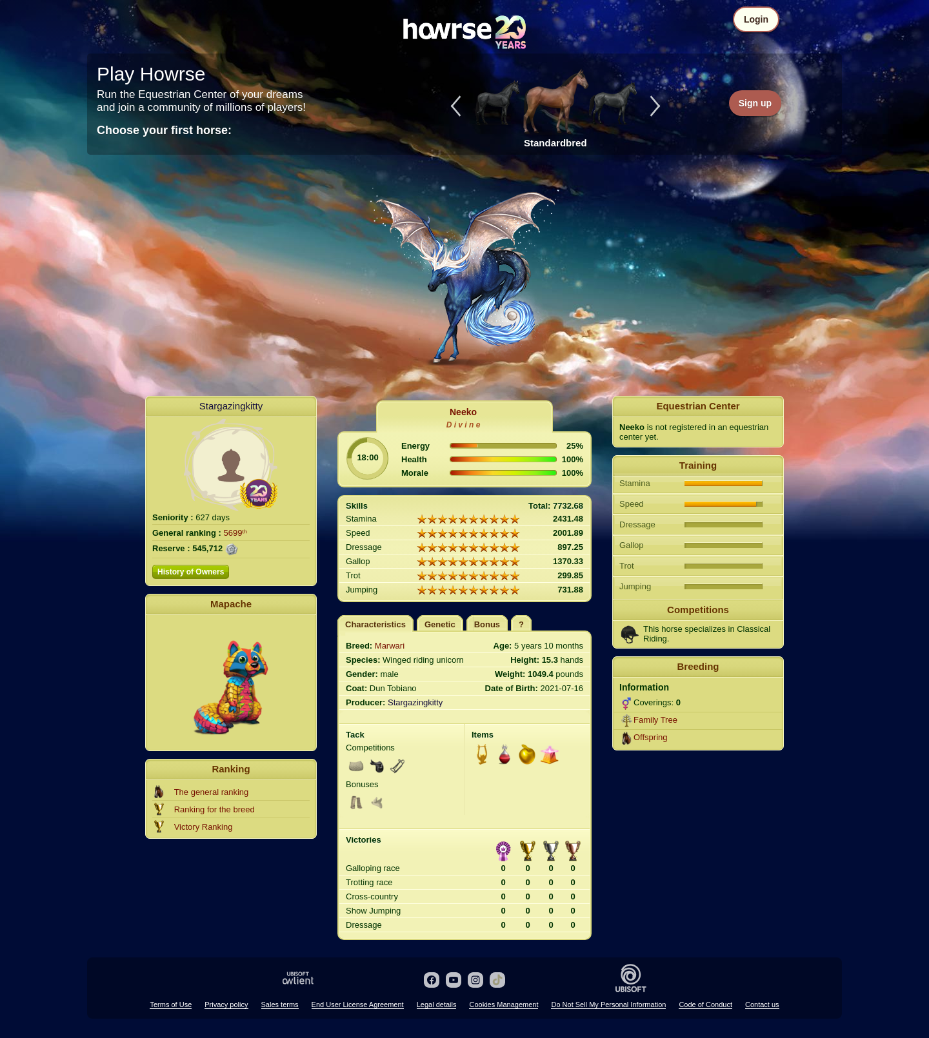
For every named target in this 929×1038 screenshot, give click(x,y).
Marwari (390, 646)
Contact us (762, 1004)
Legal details (437, 1004)
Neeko (463, 412)
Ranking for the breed (214, 809)
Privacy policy (226, 1004)
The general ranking (211, 792)
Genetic (440, 624)
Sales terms (280, 1004)
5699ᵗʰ (236, 533)
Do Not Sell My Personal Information (608, 1004)
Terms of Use (171, 1004)
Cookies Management (503, 1004)
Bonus (487, 624)
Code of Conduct (705, 1004)
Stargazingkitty (231, 405)
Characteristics (375, 624)
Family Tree (655, 720)
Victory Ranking (203, 827)
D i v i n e (463, 424)
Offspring (651, 737)
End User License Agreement (358, 1004)
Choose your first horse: (164, 130)
